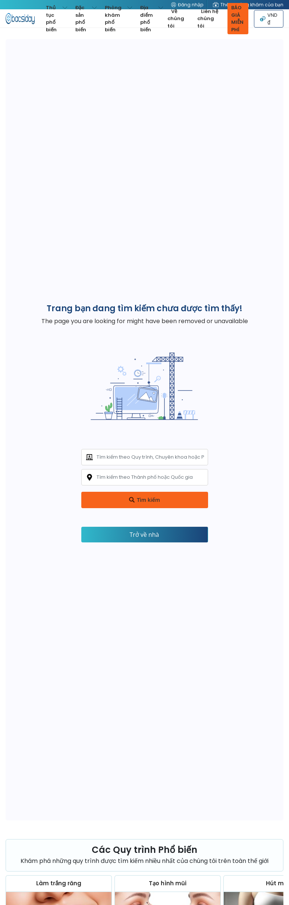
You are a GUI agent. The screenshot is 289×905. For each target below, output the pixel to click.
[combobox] (144, 457)
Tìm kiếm (144, 499)
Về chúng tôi (175, 18)
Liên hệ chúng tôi (207, 18)
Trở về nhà (144, 534)
